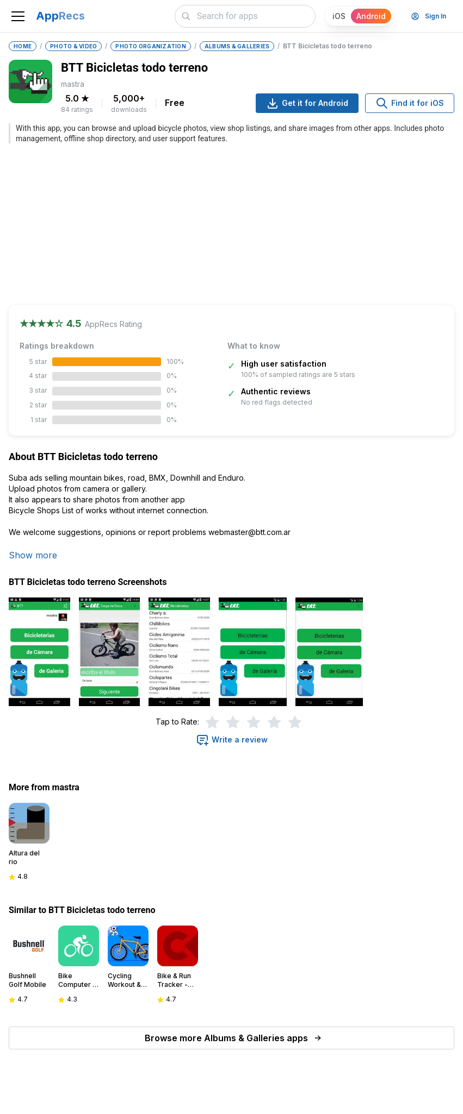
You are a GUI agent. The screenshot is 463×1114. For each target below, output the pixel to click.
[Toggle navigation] (18, 16)
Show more (33, 555)
